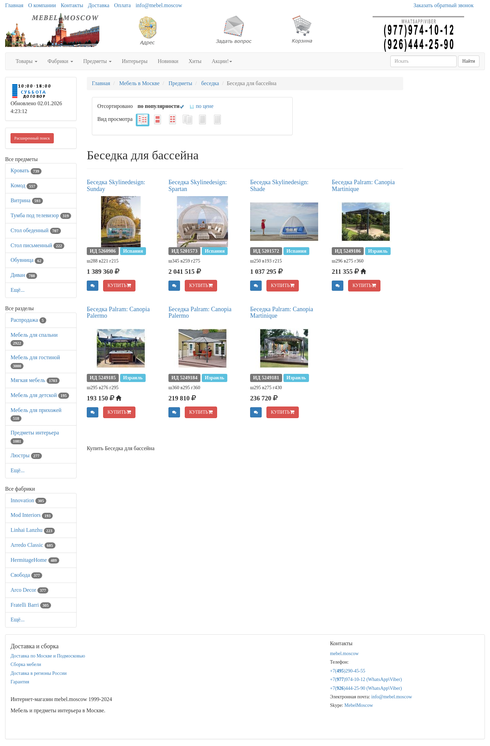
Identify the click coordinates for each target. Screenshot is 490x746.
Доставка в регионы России (39, 673)
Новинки (168, 61)
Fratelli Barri (31, 605)
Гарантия (20, 681)
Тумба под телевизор (41, 215)
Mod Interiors (32, 515)
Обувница (27, 260)
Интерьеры (134, 61)
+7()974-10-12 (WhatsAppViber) (366, 679)
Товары (26, 61)
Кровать (26, 170)
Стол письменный (37, 245)
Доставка (98, 5)
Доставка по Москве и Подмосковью (48, 655)
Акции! (222, 61)
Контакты (72, 5)
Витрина (27, 200)
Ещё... (17, 290)
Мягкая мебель (35, 380)
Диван (24, 275)
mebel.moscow (344, 653)
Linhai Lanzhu (33, 530)
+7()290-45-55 (347, 670)
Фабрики (60, 61)
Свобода (26, 575)
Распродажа (28, 320)
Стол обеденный (36, 230)
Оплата (122, 5)
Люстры (26, 455)
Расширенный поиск (32, 138)
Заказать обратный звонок (443, 5)
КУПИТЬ (119, 285)
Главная (14, 5)
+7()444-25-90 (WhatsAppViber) (366, 688)
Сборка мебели (26, 664)
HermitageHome (35, 560)
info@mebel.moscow (158, 5)
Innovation (28, 500)
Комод (24, 185)
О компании (42, 5)
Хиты (195, 61)
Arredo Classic (33, 545)
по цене (201, 106)
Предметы (97, 61)
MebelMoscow (358, 705)
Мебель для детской (40, 395)
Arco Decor (29, 590)
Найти (468, 61)
